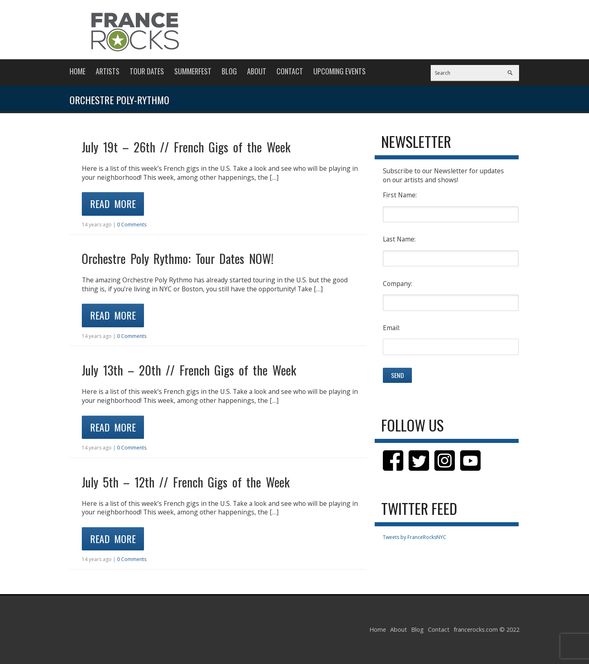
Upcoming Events (339, 71)
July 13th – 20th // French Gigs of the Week (189, 370)
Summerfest (192, 71)
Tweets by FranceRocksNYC (414, 537)
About (256, 71)
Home (77, 71)
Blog (229, 71)
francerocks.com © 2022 (486, 629)
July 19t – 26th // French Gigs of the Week (186, 147)
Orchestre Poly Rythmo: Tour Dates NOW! (178, 258)
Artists (107, 71)
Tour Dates (147, 71)
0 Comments (131, 224)
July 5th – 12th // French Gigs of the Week (186, 482)
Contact (290, 71)
